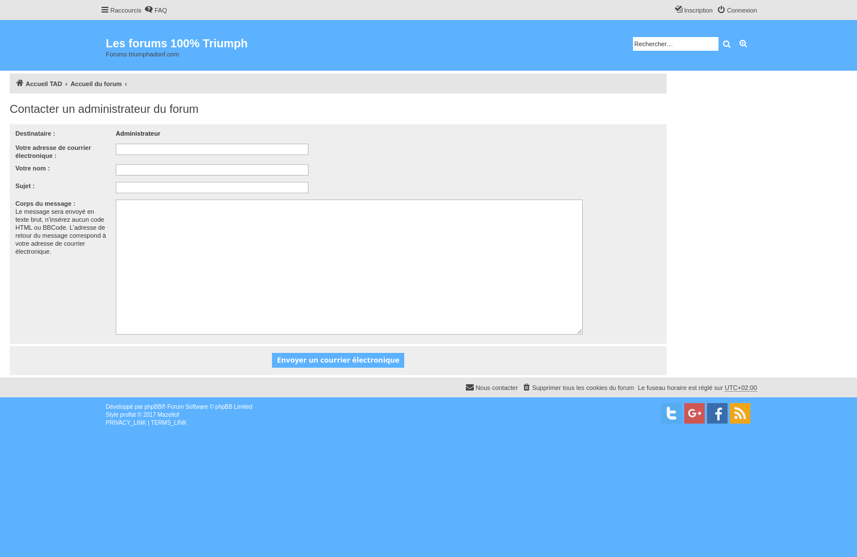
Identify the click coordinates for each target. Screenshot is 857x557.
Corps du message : (45, 203)
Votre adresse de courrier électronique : (53, 151)
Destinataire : (35, 133)
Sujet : (25, 185)
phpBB (152, 407)
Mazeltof (168, 415)
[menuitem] (155, 10)
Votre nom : (32, 168)
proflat (128, 415)
